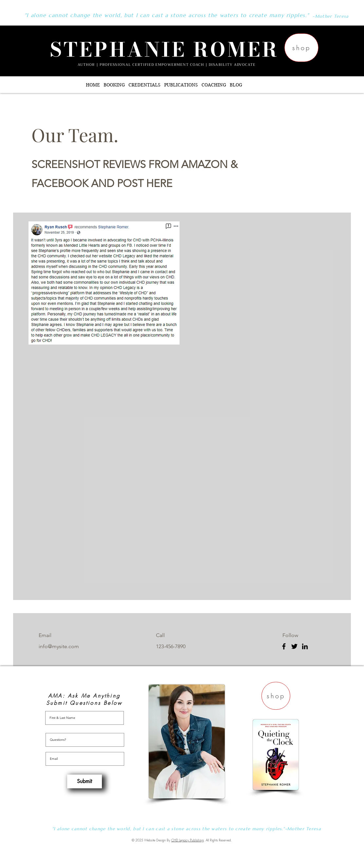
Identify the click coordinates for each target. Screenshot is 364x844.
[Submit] (84, 781)
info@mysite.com (59, 646)
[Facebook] (284, 646)
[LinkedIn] (305, 646)
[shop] (301, 47)
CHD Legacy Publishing (187, 840)
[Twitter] (294, 646)
